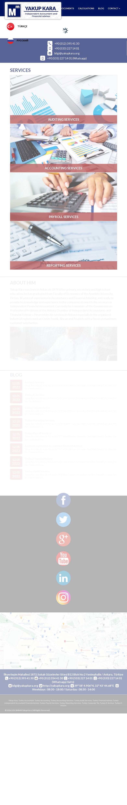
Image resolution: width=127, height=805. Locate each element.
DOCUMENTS (67, 8)
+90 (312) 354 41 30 (50, 679)
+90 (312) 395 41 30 (66, 43)
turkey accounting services (62, 701)
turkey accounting (42, 701)
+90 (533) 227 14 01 (66, 47)
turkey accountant (26, 701)
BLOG (101, 8)
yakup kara (13, 701)
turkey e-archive (107, 704)
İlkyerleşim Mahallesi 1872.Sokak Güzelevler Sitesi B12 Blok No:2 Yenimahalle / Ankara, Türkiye (63, 675)
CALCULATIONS (86, 8)
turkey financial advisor (102, 701)
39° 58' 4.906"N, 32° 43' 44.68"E (94, 686)
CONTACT (114, 8)
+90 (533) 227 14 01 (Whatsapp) (67, 57)
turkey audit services (83, 701)
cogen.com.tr (90, 717)
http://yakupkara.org (56, 686)
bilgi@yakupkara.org (67, 52)
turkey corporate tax (90, 704)
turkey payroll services (49, 704)
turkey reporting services (70, 704)
